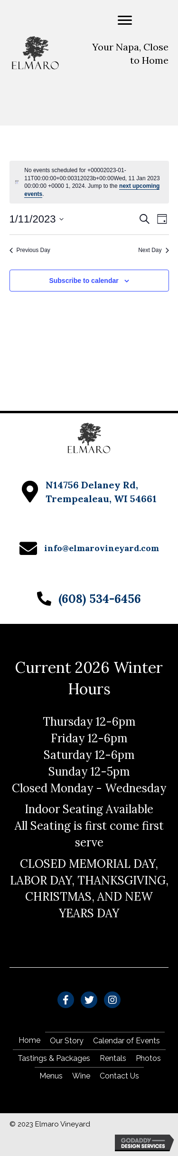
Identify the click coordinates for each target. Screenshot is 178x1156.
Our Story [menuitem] (67, 1040)
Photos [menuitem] (148, 1058)
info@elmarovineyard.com (101, 548)
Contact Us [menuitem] (119, 1075)
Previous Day (29, 250)
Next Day (153, 250)
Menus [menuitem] (51, 1075)
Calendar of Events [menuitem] (126, 1040)
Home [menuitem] (29, 1040)
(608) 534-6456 (99, 598)
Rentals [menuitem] (113, 1058)
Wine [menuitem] (81, 1075)
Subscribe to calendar (83, 280)
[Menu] (125, 20)
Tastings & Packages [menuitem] (54, 1058)
